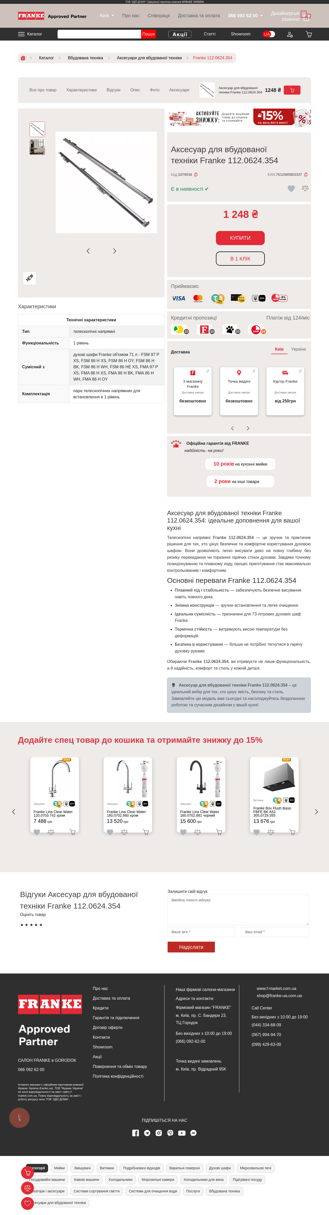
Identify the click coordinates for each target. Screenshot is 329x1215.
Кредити (100, 1008)
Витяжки (107, 1168)
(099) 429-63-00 (266, 1044)
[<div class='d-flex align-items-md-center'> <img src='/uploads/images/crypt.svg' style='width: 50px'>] (62, 806)
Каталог (34, 34)
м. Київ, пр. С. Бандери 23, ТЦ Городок (201, 1019)
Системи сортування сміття (97, 1191)
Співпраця (159, 15)
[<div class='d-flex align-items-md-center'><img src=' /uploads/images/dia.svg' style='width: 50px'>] (74, 806)
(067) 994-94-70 (266, 1035)
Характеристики (81, 90)
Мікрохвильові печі (255, 1168)
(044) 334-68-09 (266, 1025)
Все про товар (42, 90)
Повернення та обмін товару (120, 1066)
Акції (97, 1057)
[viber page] (170, 1133)
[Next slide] (114, 251)
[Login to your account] (289, 34)
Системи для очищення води (153, 1191)
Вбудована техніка (224, 1191)
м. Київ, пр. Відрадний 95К (201, 1069)
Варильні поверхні (184, 1168)
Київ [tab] (279, 349)
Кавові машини (86, 1180)
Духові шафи (220, 1168)
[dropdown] (104, 15)
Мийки (59, 1168)
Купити (240, 238)
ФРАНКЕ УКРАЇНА (193, 2)
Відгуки (113, 90)
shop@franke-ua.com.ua (279, 996)
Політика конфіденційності (118, 1076)
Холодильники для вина (204, 1180)
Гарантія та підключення (116, 1018)
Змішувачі (82, 1168)
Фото (155, 90)
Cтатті (209, 34)
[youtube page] (182, 1133)
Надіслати (191, 947)
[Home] (52, 15)
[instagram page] (159, 1133)
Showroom (240, 34)
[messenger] (193, 1133)
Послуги (193, 1191)
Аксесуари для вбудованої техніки (57, 1203)
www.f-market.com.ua (276, 988)
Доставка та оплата (199, 15)
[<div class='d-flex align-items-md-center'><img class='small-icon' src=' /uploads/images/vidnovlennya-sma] (258, 299)
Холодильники (120, 1180)
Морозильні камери (158, 1180)
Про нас (131, 15)
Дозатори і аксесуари (47, 1191)
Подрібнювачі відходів (141, 1168)
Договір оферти (107, 1027)
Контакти (101, 1037)
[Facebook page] (136, 1133)
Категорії (37, 1168)
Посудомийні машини (47, 1180)
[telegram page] (147, 1133)
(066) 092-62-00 (190, 1041)
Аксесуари (179, 90)
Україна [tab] (298, 349)
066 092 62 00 (31, 1069)
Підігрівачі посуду (247, 1180)
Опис (135, 90)
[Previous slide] (89, 251)
